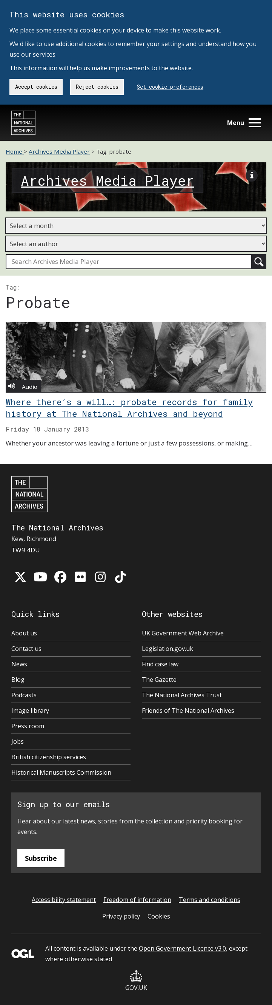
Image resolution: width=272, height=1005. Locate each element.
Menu (244, 123)
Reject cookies (97, 86)
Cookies (159, 916)
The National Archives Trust (182, 695)
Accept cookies (36, 86)
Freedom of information (137, 900)
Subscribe (41, 858)
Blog (18, 679)
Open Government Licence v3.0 (182, 948)
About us (24, 633)
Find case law (160, 664)
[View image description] (251, 177)
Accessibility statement (64, 900)
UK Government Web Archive (183, 633)
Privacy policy (121, 916)
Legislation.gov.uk (167, 648)
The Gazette (159, 679)
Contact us (26, 648)
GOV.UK (136, 981)
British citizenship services (48, 757)
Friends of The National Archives (188, 710)
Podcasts (24, 695)
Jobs (17, 741)
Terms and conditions (209, 900)
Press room (27, 726)
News (19, 664)
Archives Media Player (59, 151)
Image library (30, 710)
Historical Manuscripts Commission (61, 772)
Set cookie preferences (170, 86)
